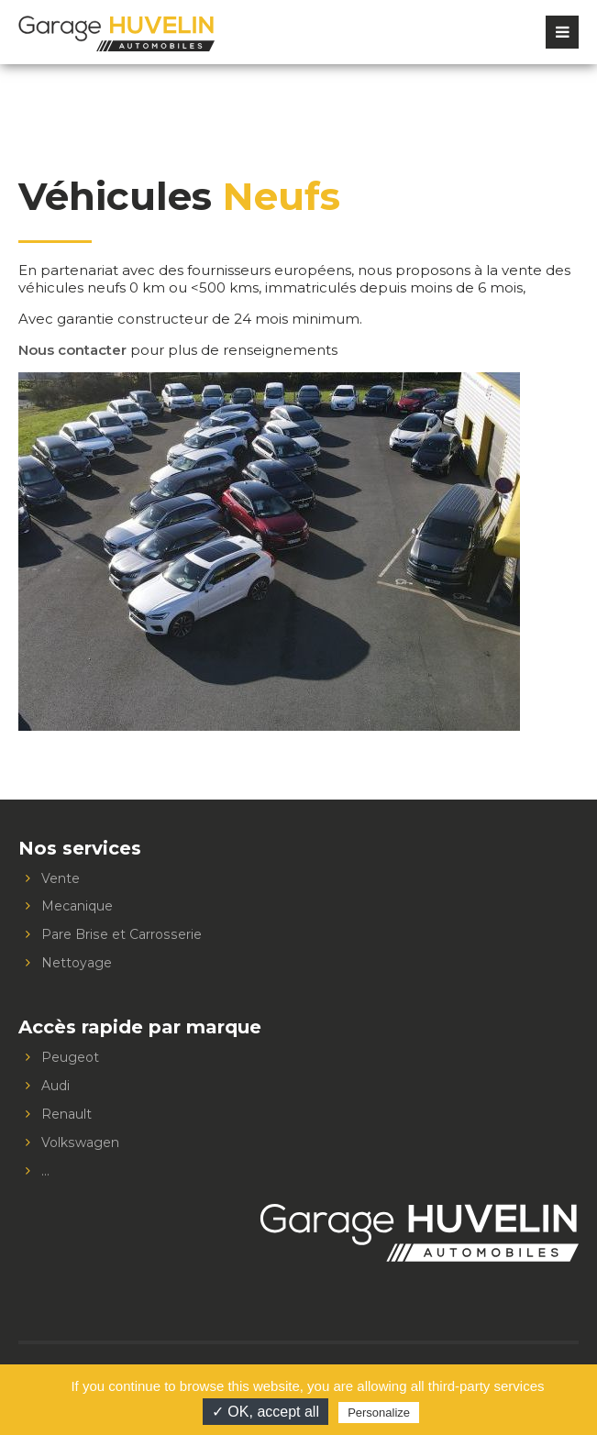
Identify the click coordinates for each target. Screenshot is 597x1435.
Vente (60, 878)
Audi (55, 1085)
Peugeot (70, 1057)
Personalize (379, 1412)
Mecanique (77, 906)
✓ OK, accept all (265, 1411)
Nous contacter (72, 350)
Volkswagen (80, 1142)
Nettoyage (76, 963)
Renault (66, 1114)
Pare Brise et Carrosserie (121, 934)
